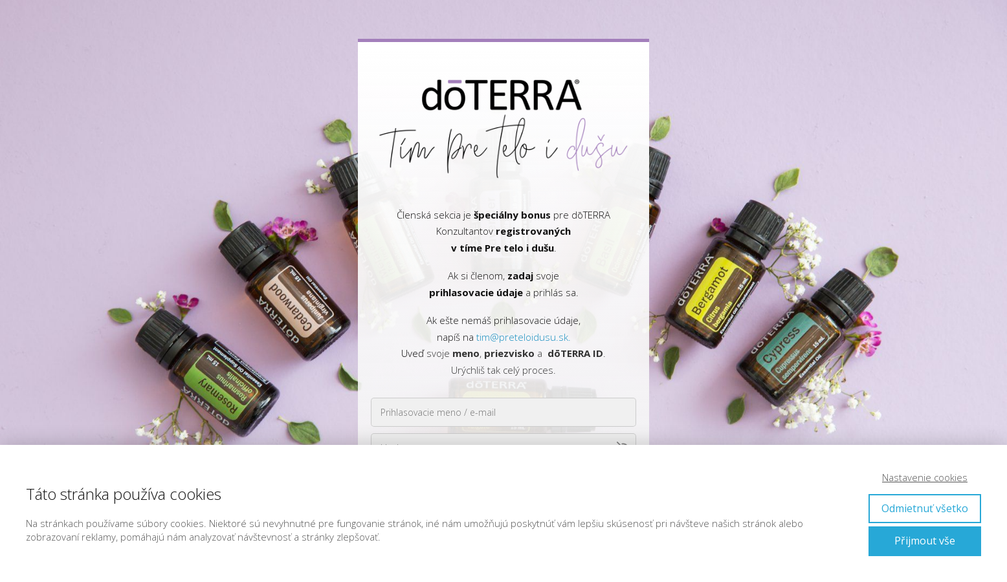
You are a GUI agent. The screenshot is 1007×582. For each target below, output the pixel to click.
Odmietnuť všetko (924, 508)
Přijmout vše (924, 541)
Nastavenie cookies (925, 477)
